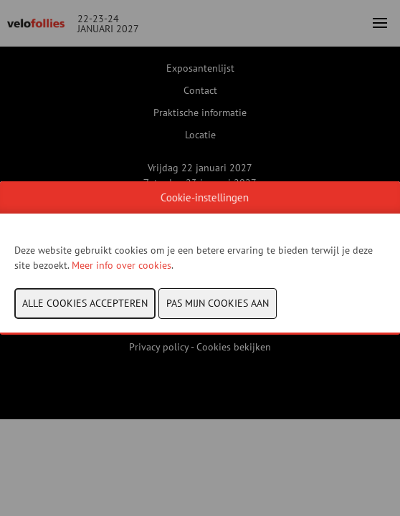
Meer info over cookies (121, 265)
